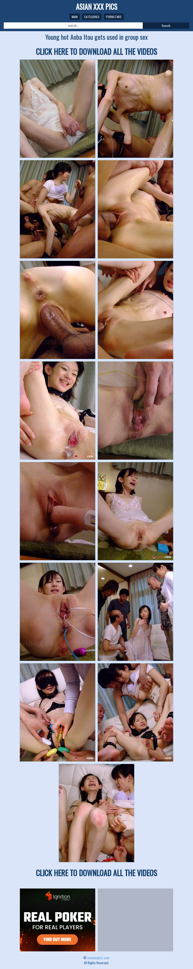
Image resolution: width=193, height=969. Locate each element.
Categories (92, 17)
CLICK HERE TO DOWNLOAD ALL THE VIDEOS (96, 51)
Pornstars (114, 17)
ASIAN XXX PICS (96, 7)
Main (75, 17)
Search (166, 25)
